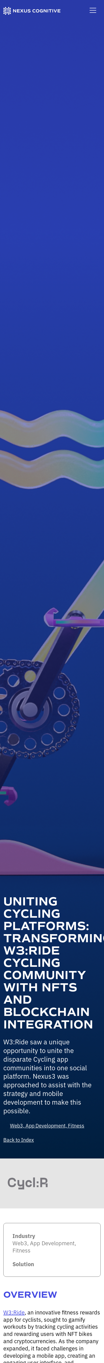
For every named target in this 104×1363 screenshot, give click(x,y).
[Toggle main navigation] (93, 10)
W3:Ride (14, 1312)
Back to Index (18, 1139)
